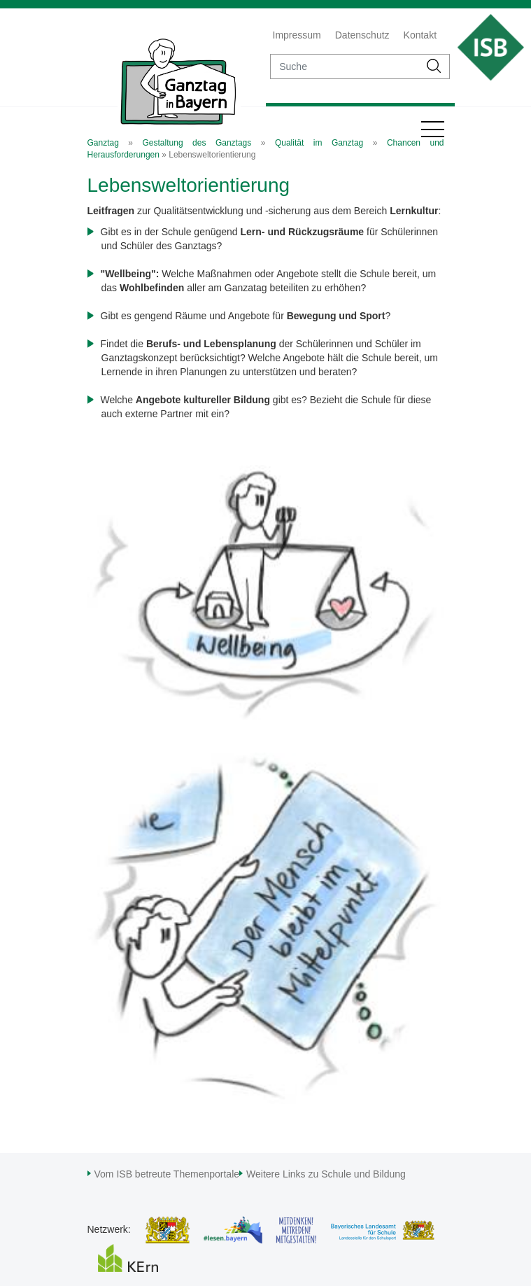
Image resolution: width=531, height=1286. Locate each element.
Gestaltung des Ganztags (197, 143)
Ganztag (103, 143)
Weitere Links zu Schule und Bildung (326, 1174)
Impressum (297, 35)
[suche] (345, 66)
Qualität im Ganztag (319, 143)
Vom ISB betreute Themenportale (167, 1174)
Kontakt (420, 35)
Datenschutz (362, 35)
